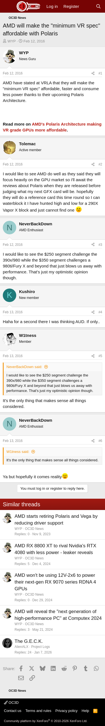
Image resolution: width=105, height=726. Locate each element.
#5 (100, 356)
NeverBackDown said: (24, 367)
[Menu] (7, 6)
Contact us (12, 711)
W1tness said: (17, 452)
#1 (100, 73)
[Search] (98, 6)
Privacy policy (66, 711)
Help (85, 711)
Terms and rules (38, 711)
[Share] (93, 73)
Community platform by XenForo (45, 721)
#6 (100, 441)
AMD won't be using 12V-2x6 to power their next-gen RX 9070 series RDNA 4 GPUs (55, 582)
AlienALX (21, 647)
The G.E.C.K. (29, 641)
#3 (100, 245)
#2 (100, 164)
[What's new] (87, 6)
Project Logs (40, 647)
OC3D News (34, 529)
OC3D (11, 702)
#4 (100, 312)
